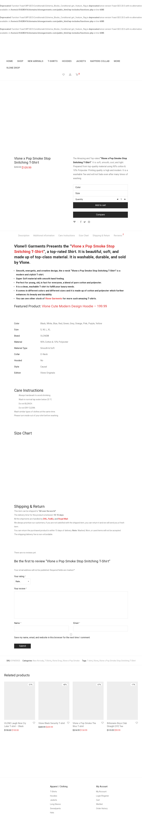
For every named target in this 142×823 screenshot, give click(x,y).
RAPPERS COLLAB (99, 61)
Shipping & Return (101, 235)
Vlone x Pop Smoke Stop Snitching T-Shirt (117, 661)
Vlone (95, 661)
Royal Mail (63, 519)
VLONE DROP (13, 67)
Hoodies (53, 796)
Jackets (53, 800)
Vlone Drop (57, 661)
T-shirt (90, 661)
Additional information (43, 235)
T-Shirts (48, 661)
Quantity (79, 199)
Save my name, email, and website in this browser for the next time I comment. (52, 637)
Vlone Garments (53, 298)
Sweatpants (55, 808)
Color (78, 187)
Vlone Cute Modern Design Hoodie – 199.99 (74, 306)
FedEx (51, 519)
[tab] (23, 235)
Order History (102, 808)
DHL (45, 519)
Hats (52, 813)
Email (76, 623)
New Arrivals (38, 661)
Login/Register (102, 796)
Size (77, 193)
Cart (98, 800)
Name (17, 623)
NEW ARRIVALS (35, 61)
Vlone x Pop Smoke (71, 661)
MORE (117, 61)
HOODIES (67, 61)
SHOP (20, 61)
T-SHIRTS (53, 61)
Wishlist (99, 804)
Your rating (20, 576)
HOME (9, 61)
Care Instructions (66, 235)
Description (23, 235)
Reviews (119, 235)
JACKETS (81, 61)
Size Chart (84, 235)
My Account (101, 791)
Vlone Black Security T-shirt (51, 723)
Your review (20, 588)
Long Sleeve (55, 804)
